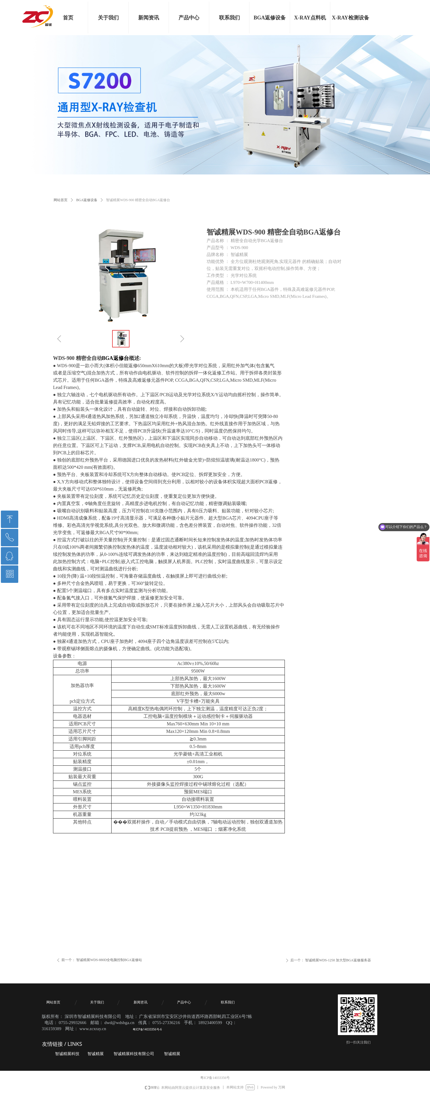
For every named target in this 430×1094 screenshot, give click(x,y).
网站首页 (61, 200)
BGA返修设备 (86, 200)
